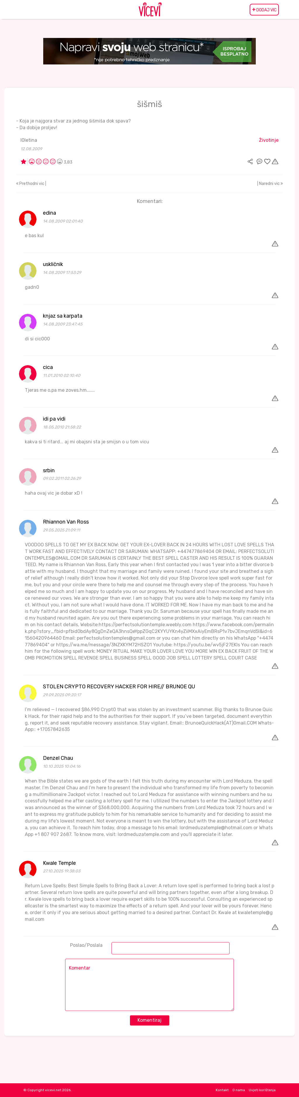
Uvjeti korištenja (262, 1090)
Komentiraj (149, 1020)
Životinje (269, 140)
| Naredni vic (270, 183)
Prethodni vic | (31, 183)
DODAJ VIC (264, 9)
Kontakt (222, 1090)
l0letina (28, 140)
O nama (238, 1090)
